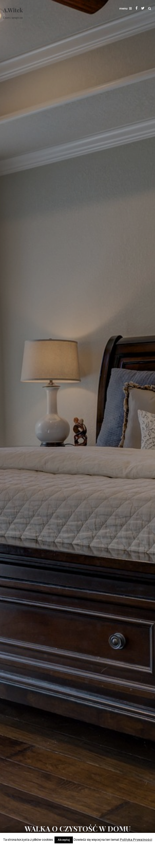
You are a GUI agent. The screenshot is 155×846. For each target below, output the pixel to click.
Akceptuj (64, 839)
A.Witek (13, 10)
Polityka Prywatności (136, 839)
